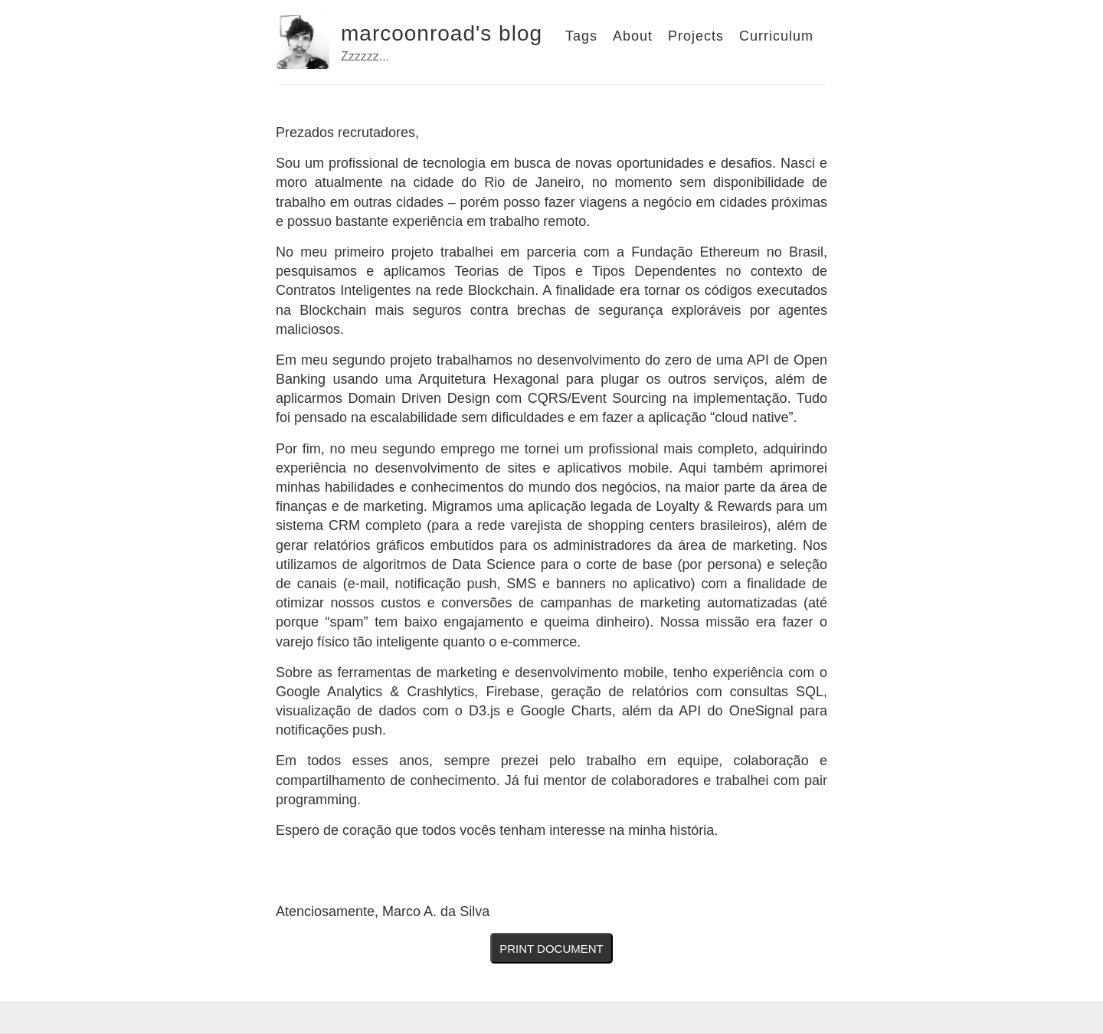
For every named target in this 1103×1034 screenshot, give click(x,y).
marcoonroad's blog (441, 33)
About (633, 36)
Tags (581, 36)
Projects (696, 36)
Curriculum (776, 36)
